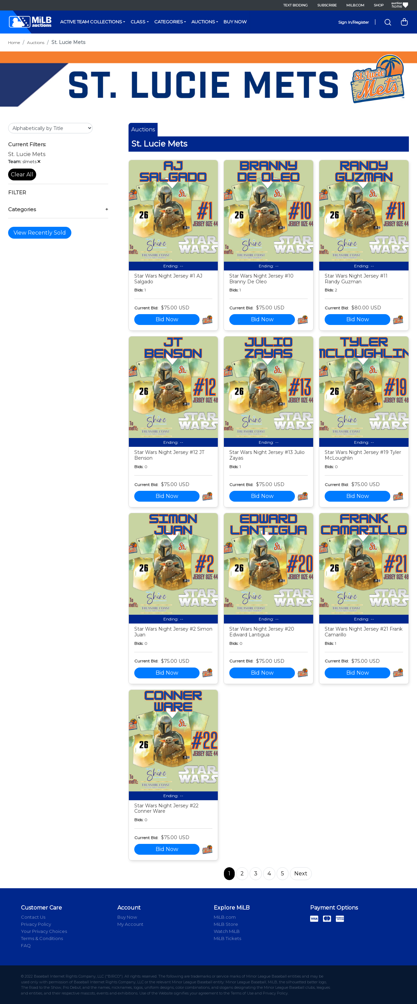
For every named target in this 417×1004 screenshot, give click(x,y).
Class (138, 21)
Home (14, 42)
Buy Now (235, 21)
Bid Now (167, 319)
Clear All (22, 174)
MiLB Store (226, 924)
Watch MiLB (227, 931)
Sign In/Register (353, 22)
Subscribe (327, 5)
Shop (379, 5)
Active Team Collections (91, 21)
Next (300, 873)
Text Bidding (295, 5)
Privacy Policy (36, 924)
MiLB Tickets (227, 938)
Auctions (203, 21)
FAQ (26, 945)
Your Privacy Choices (44, 931)
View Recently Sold (40, 233)
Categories (168, 21)
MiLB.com (355, 5)
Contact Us (33, 917)
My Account (130, 924)
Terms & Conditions (42, 938)
